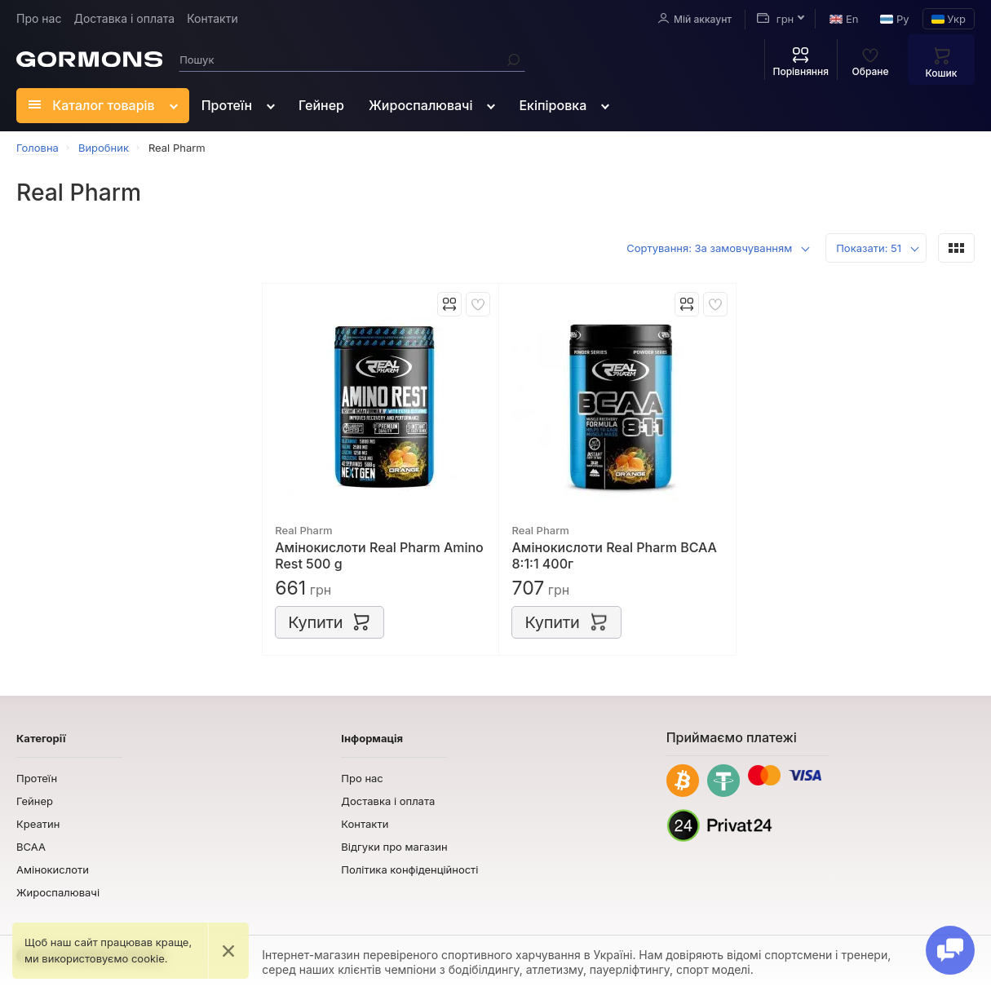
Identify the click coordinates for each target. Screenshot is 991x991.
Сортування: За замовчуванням (709, 247)
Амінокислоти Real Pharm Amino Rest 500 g (379, 555)
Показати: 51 (868, 247)
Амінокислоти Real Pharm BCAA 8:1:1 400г (613, 555)
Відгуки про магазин (394, 846)
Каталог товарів (92, 105)
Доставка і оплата (124, 18)
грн (775, 18)
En (844, 18)
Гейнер (321, 105)
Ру (894, 18)
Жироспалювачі (421, 105)
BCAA (31, 846)
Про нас (38, 18)
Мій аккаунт (694, 18)
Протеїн (226, 105)
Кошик (942, 61)
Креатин (38, 823)
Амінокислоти (52, 869)
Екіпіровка (552, 105)
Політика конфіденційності (409, 869)
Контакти (212, 18)
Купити (329, 621)
